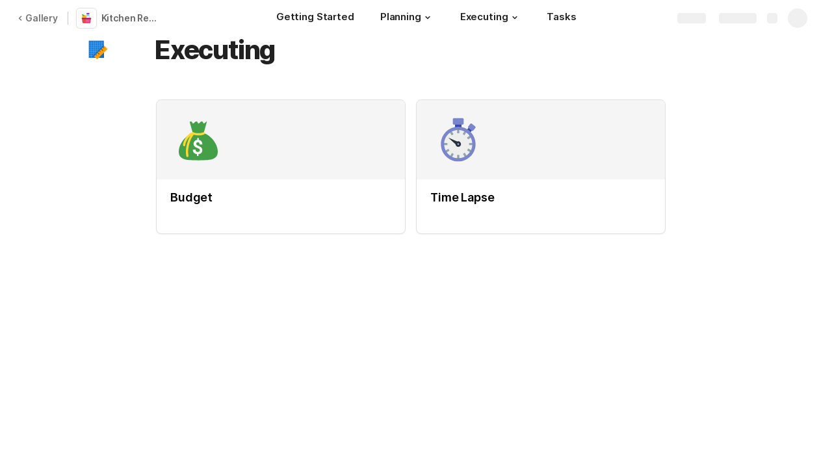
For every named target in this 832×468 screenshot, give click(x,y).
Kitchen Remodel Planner (132, 17)
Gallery (38, 17)
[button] (427, 17)
